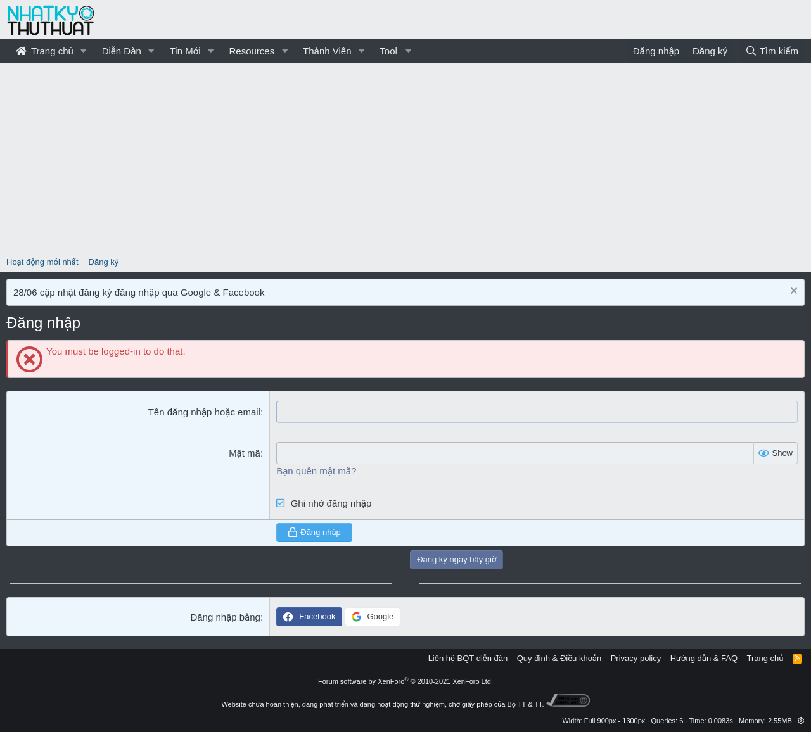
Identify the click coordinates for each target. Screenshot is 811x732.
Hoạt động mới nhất (42, 262)
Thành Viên (327, 51)
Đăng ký (104, 262)
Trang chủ (44, 51)
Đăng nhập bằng (225, 617)
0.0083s (720, 720)
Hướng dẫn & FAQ (704, 658)
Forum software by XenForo (405, 681)
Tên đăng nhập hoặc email (204, 412)
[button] (84, 51)
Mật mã (244, 453)
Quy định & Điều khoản (559, 658)
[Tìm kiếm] (772, 51)
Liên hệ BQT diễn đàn (468, 658)
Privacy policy (636, 658)
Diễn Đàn (121, 51)
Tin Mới (185, 51)
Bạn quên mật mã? (316, 470)
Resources (251, 51)
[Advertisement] (405, 157)
